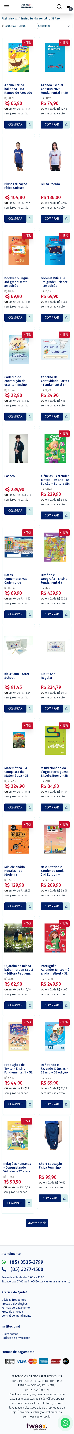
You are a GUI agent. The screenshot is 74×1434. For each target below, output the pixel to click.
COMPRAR (15, 124)
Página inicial (10, 18)
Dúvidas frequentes (14, 1300)
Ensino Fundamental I (34, 18)
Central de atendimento (16, 1315)
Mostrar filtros (13, 26)
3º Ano (55, 18)
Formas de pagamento (16, 1307)
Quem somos (10, 1334)
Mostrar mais (37, 1223)
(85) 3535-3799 (22, 1262)
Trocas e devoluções (15, 1303)
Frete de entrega (12, 1311)
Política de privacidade (16, 1338)
